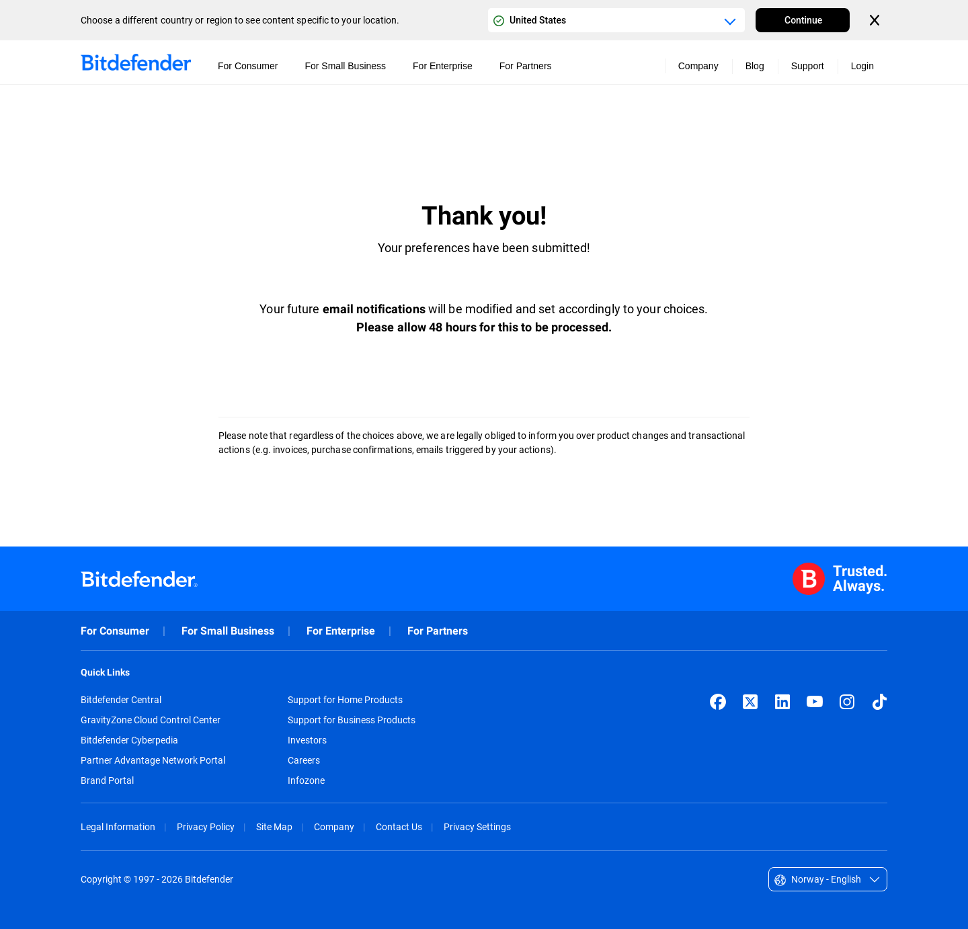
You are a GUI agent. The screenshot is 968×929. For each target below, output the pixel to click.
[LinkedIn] (782, 702)
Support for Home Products (345, 700)
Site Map (274, 826)
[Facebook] (718, 702)
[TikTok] (879, 702)
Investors (307, 740)
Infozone (306, 780)
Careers (304, 760)
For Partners (437, 630)
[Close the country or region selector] (876, 20)
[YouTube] (815, 702)
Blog (754, 65)
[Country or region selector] (616, 20)
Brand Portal (107, 780)
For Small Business (228, 630)
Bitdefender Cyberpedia (129, 740)
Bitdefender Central (121, 700)
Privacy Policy (206, 826)
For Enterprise (341, 630)
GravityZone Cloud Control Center (150, 720)
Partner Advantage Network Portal (153, 760)
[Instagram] (847, 702)
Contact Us (399, 826)
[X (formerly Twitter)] (750, 702)
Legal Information (118, 826)
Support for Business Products (351, 720)
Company (334, 826)
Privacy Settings (477, 826)
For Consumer (115, 630)
